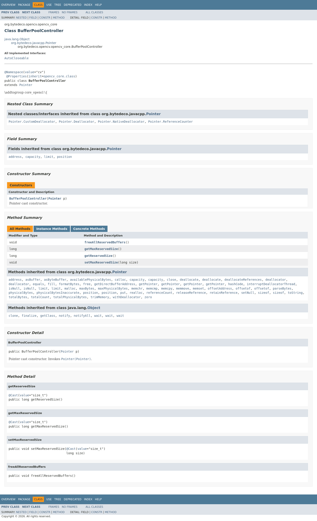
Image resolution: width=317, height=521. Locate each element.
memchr (137, 288)
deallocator (275, 279)
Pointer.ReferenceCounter (170, 121)
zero (148, 297)
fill (51, 284)
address (15, 156)
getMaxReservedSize (101, 249)
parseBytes (282, 288)
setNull (247, 292)
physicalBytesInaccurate (57, 292)
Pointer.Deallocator (76, 121)
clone (13, 315)
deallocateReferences (243, 279)
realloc (136, 292)
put (123, 292)
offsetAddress (220, 288)
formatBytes (69, 284)
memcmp (152, 288)
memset (198, 288)
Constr (44, 17)
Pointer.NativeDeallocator (121, 121)
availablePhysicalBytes (90, 279)
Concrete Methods (89, 229)
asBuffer (32, 279)
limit (48, 156)
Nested (21, 17)
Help (98, 4)
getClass (47, 315)
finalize (29, 315)
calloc (120, 279)
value (29, 72)
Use (49, 4)
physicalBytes (21, 292)
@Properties (16, 76)
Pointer (25, 85)
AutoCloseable (16, 58)
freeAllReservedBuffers (105, 242)
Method (59, 17)
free (87, 284)
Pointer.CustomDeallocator (32, 121)
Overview (8, 4)
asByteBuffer (55, 279)
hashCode (235, 284)
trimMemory (100, 297)
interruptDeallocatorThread (271, 284)
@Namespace (13, 72)
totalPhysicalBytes (70, 297)
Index (88, 4)
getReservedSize (98, 256)
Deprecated (72, 4)
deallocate (189, 279)
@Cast (13, 395)
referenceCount (159, 292)
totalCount (40, 297)
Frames (54, 12)
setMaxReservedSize (101, 262)
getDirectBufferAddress (114, 284)
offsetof (243, 288)
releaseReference (191, 292)
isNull (14, 288)
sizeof (263, 292)
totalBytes (18, 297)
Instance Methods (51, 229)
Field (33, 17)
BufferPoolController (28, 198)
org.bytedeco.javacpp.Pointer (33, 43)
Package (24, 4)
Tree (57, 4)
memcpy (166, 288)
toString (295, 292)
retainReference (223, 292)
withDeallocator (127, 297)
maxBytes (86, 288)
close (171, 279)
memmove (182, 288)
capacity (32, 156)
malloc (70, 288)
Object (93, 308)
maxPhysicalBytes (113, 288)
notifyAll (82, 315)
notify (64, 315)
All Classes (94, 12)
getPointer (148, 284)
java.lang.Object (17, 39)
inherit (35, 76)
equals (38, 284)
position (64, 156)
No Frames (69, 12)
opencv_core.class (59, 76)
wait (98, 315)
